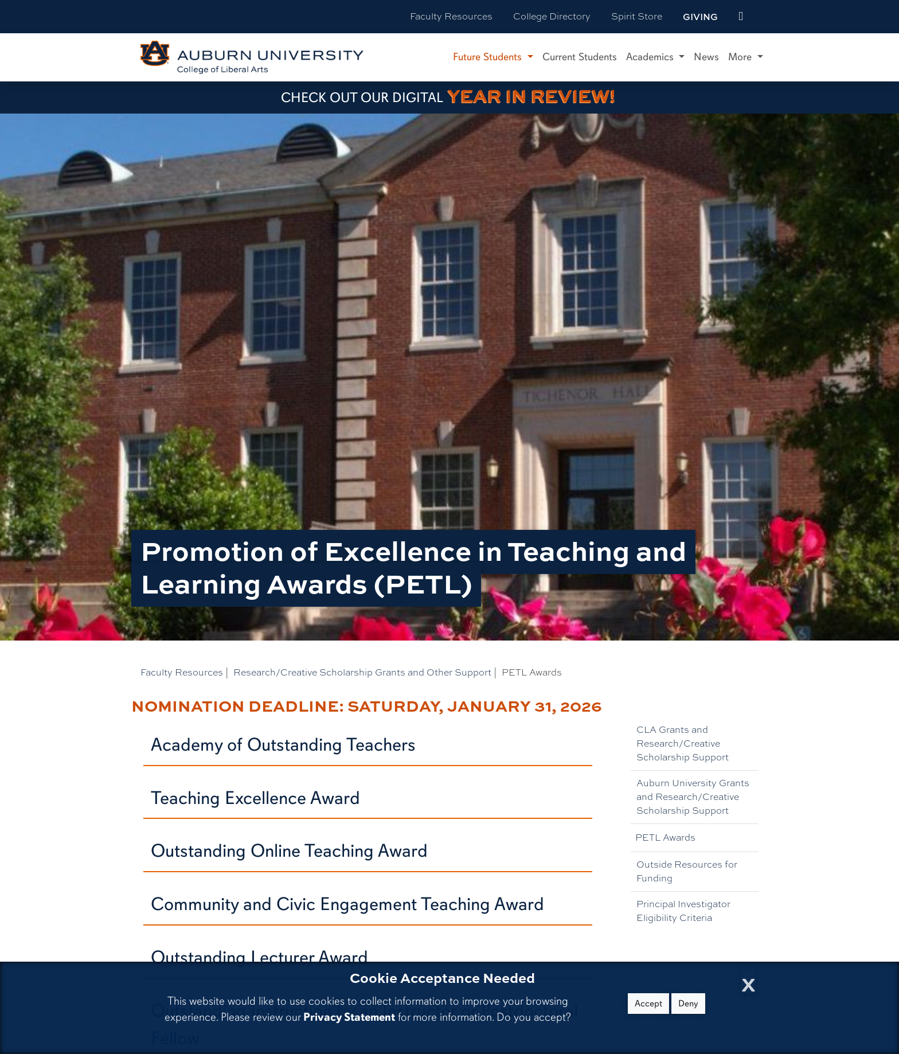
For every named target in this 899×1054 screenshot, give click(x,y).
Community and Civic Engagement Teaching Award (347, 904)
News (706, 56)
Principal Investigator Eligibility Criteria (683, 911)
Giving (700, 16)
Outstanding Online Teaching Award (289, 851)
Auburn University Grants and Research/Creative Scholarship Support (692, 797)
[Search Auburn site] (764, 17)
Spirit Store (636, 16)
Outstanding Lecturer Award (259, 957)
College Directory (552, 16)
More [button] (741, 56)
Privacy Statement (349, 1017)
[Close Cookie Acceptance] (748, 981)
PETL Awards (665, 838)
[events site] (741, 16)
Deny (688, 1003)
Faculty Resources (451, 16)
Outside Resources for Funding (686, 871)
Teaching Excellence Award (255, 798)
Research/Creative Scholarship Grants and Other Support (362, 672)
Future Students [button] (489, 56)
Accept (648, 1003)
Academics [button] (651, 56)
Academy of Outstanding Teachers (283, 744)
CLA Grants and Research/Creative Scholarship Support (682, 743)
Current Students (579, 56)
